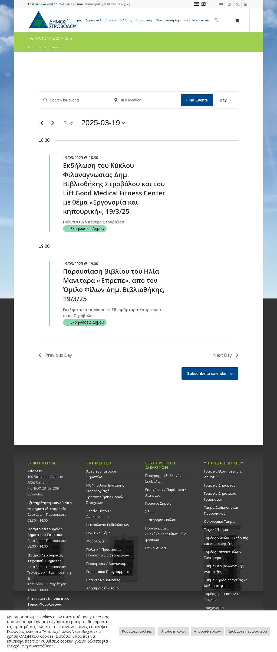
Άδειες (150, 511)
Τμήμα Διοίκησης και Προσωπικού (221, 510)
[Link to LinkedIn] (246, 4)
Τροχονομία (214, 607)
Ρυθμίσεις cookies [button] (137, 631)
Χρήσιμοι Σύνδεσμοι (103, 588)
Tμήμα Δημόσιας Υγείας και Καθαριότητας (226, 583)
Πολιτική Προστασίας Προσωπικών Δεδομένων (107, 552)
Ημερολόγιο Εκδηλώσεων (107, 524)
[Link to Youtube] (221, 4)
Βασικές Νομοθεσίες (103, 580)
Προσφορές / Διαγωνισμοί (108, 563)
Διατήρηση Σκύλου (160, 519)
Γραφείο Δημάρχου (220, 485)
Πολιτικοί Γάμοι (99, 533)
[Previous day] (42, 123)
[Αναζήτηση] (216, 20)
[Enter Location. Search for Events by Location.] (145, 100)
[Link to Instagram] (229, 4)
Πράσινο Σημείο (158, 503)
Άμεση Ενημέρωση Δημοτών (101, 474)
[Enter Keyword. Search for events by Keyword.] (74, 100)
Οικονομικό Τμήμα (219, 521)
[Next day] (52, 123)
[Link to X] (237, 4)
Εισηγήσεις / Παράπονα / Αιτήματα (165, 492)
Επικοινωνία (155, 547)
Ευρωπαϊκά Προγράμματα (107, 571)
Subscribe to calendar (207, 373)
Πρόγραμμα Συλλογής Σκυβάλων (163, 478)
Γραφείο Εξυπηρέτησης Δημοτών (223, 474)
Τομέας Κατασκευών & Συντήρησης (222, 554)
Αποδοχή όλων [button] (173, 631)
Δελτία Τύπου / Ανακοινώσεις (98, 513)
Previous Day (55, 355)
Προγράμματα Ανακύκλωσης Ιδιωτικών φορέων (165, 534)
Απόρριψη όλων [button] (207, 631)
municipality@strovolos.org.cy (107, 4)
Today (68, 123)
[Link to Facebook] (213, 4)
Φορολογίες (96, 541)
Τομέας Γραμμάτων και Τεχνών (223, 596)
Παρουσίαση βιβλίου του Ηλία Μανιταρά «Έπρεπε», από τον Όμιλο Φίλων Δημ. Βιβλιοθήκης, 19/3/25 (114, 285)
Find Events (197, 100)
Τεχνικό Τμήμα (216, 529)
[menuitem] (75, 20)
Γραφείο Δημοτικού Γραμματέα (220, 496)
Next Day (225, 355)
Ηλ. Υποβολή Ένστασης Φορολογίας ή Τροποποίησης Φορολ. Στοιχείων (105, 494)
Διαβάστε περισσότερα (248, 631)
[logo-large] (52, 20)
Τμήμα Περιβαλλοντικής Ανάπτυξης (223, 568)
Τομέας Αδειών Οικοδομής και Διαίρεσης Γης (226, 540)
